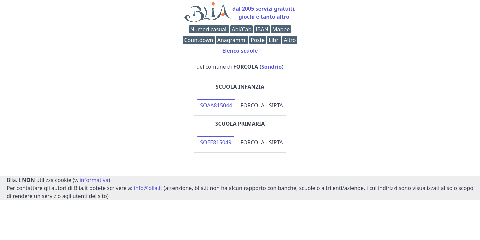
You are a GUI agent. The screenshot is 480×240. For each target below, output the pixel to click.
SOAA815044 (216, 105)
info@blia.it (148, 188)
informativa (94, 180)
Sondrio (271, 66)
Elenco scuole (240, 50)
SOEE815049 (215, 142)
